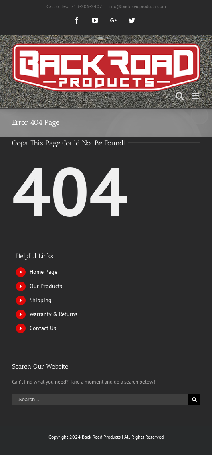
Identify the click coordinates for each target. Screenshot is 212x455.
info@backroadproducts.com (137, 6)
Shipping (41, 300)
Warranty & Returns (53, 314)
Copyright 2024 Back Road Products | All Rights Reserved (106, 437)
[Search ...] (100, 399)
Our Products (46, 286)
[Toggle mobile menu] (196, 96)
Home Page (43, 271)
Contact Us (43, 328)
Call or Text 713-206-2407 (74, 6)
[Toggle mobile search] (180, 96)
